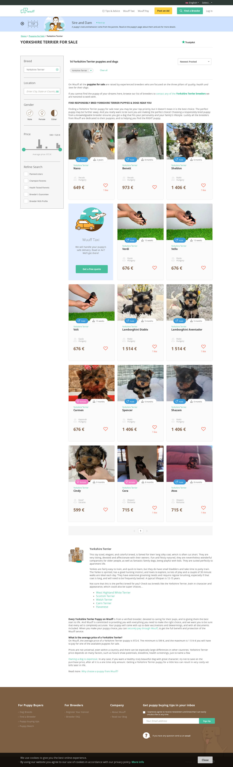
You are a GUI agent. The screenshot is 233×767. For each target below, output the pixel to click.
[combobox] (42, 69)
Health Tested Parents (39, 187)
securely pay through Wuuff (143, 628)
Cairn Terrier (103, 603)
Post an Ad (163, 10)
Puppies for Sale (36, 36)
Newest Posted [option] (188, 61)
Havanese (102, 607)
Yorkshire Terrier (79, 70)
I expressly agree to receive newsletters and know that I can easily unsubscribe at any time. (176, 713)
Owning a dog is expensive (82, 659)
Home (24, 36)
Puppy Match (27, 726)
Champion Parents (37, 180)
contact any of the (181, 93)
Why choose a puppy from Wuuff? (100, 671)
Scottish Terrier (105, 596)
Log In (209, 10)
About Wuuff (119, 712)
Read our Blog (119, 716)
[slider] (24, 149)
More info (138, 762)
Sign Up (207, 721)
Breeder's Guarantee (39, 194)
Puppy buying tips (29, 721)
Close (205, 760)
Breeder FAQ (73, 716)
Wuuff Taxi (129, 10)
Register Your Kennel (77, 712)
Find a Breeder (192, 10)
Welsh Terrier (104, 599)
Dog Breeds (26, 712)
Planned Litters (36, 174)
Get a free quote (92, 269)
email (187, 735)
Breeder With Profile (38, 201)
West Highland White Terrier (113, 592)
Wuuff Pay (143, 10)
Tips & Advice (111, 10)
